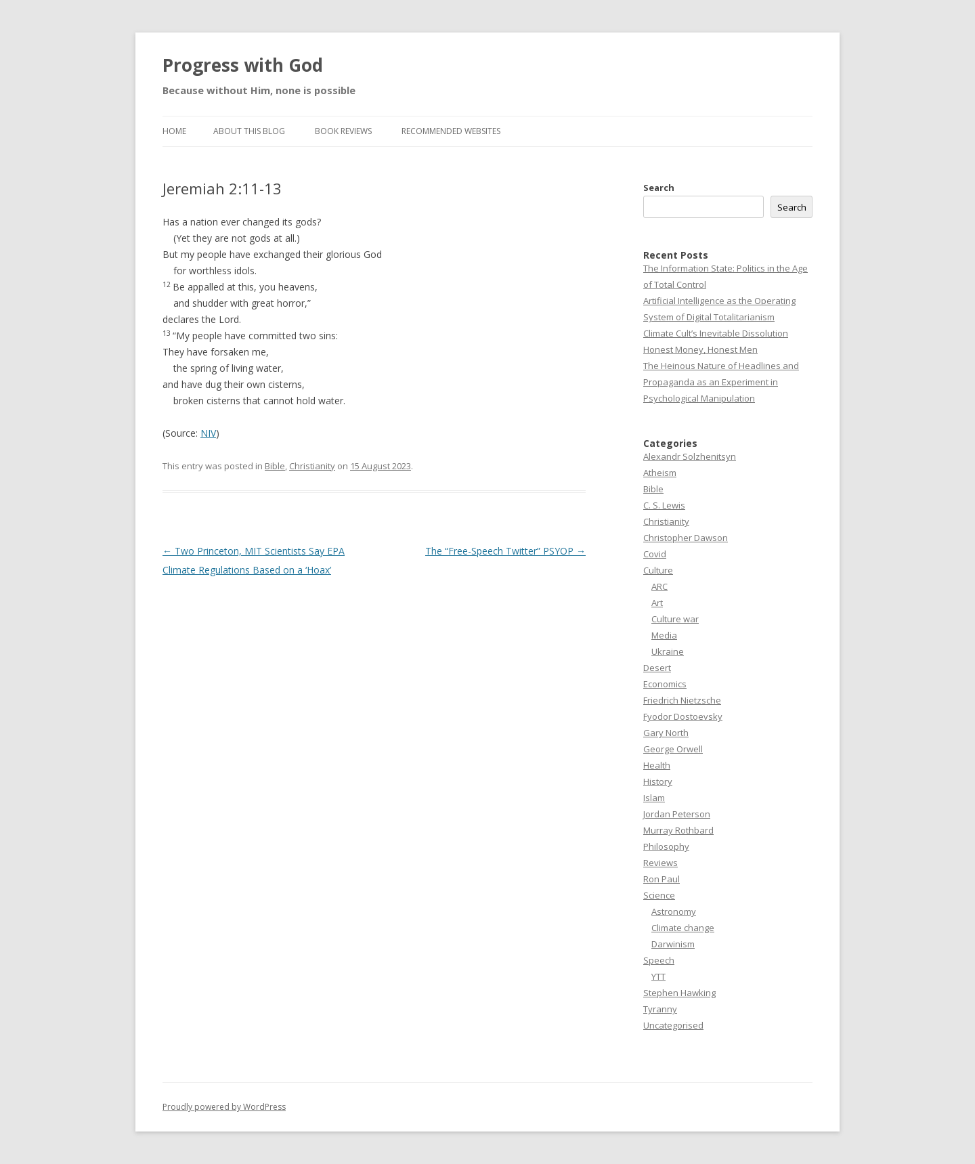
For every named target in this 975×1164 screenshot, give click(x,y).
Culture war (675, 619)
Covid (654, 554)
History (657, 781)
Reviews (660, 863)
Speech (658, 960)
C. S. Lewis (664, 505)
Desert (657, 668)
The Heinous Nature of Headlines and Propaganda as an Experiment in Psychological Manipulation (721, 382)
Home (174, 131)
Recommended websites (451, 131)
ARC (659, 586)
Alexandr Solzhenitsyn (689, 456)
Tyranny (660, 1009)
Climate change (682, 928)
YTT (658, 976)
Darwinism (673, 944)
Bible (275, 466)
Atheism (659, 473)
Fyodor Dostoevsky (682, 716)
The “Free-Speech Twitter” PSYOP (505, 550)
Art (657, 603)
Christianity (312, 466)
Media (664, 635)
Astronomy (673, 911)
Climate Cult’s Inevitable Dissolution (715, 333)
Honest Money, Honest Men (700, 349)
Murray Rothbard (678, 830)
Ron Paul (661, 879)
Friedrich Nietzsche (682, 700)
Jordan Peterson (676, 814)
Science (659, 895)
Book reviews (343, 131)
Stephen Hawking (679, 993)
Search (658, 187)
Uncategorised (673, 1025)
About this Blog (249, 131)
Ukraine (667, 651)
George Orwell (673, 749)
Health (656, 765)
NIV (208, 433)
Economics (665, 684)
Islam (654, 798)
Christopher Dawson (685, 538)
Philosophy (666, 846)
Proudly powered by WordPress (224, 1107)
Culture (658, 570)
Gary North (666, 733)
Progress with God (242, 65)
